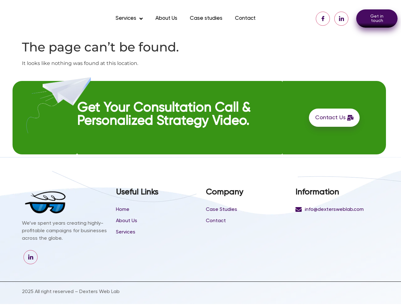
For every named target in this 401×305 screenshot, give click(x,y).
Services (129, 18)
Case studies (206, 18)
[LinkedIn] (341, 19)
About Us (166, 18)
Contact (245, 18)
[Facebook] (323, 19)
